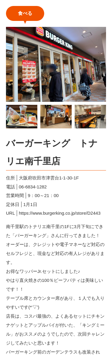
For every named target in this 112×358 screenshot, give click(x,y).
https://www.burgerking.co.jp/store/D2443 (59, 213)
